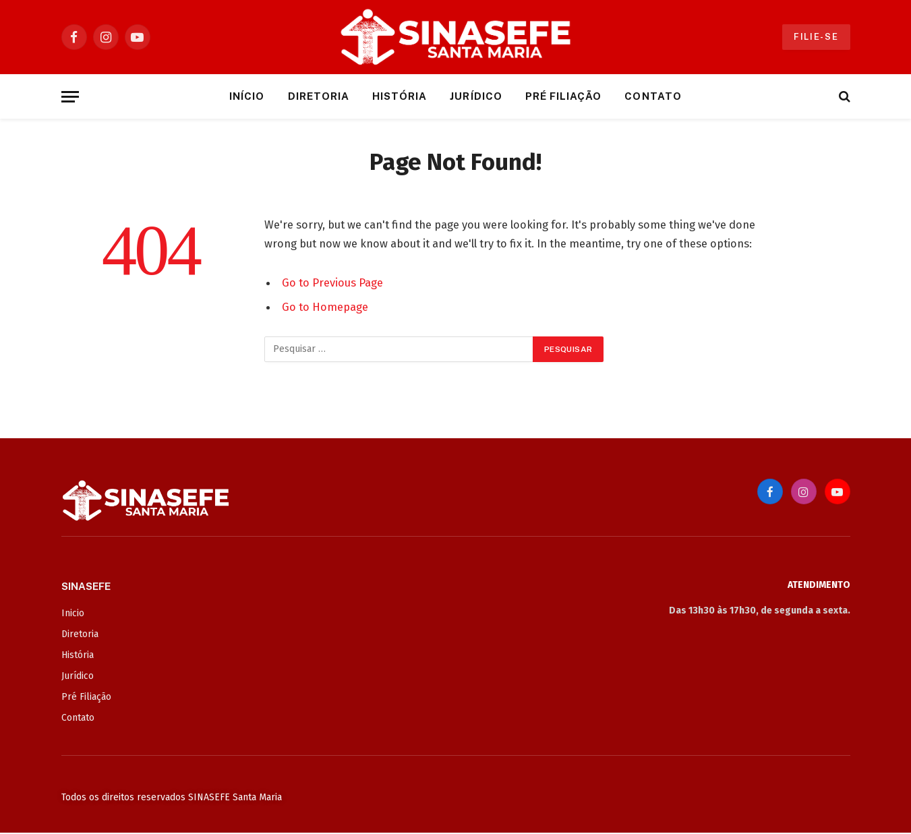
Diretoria (318, 96)
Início (246, 96)
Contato (652, 96)
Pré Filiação (563, 96)
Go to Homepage (325, 307)
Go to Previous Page (332, 282)
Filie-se (816, 37)
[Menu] (70, 97)
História (399, 96)
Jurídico (476, 96)
